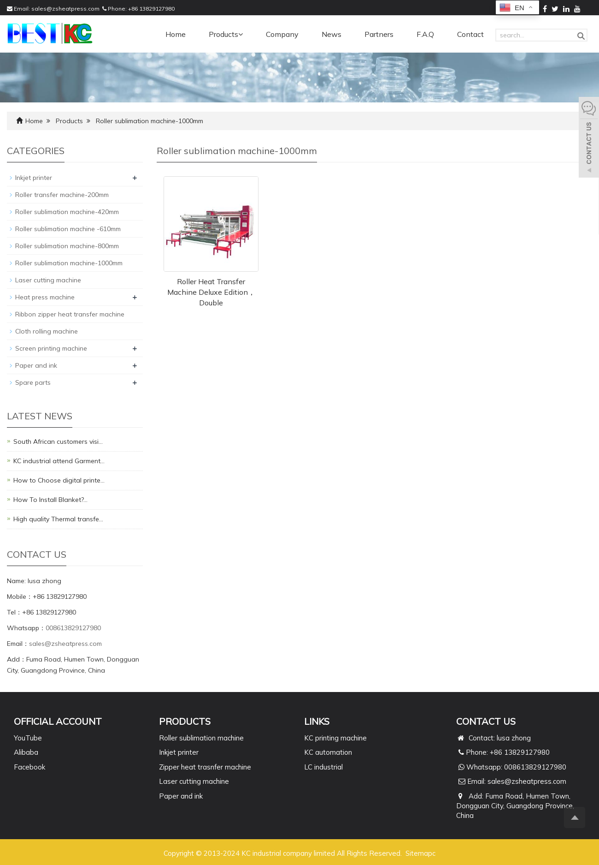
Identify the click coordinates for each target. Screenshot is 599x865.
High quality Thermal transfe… (58, 519)
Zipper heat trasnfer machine (205, 767)
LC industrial (323, 767)
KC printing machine (335, 738)
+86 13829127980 (151, 8)
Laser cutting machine (48, 280)
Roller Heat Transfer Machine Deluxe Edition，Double (211, 292)
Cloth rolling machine (46, 331)
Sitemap (418, 853)
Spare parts (33, 382)
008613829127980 (73, 628)
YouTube (28, 738)
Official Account (58, 721)
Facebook (29, 767)
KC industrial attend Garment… (59, 461)
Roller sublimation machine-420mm (67, 212)
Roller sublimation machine (201, 738)
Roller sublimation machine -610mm (68, 229)
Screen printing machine (51, 348)
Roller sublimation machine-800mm (67, 246)
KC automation (328, 752)
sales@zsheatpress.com (65, 8)
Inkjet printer (33, 177)
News (331, 34)
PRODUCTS (185, 721)
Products (226, 34)
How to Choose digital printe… (59, 480)
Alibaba (26, 752)
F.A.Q (425, 34)
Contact (470, 34)
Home (175, 34)
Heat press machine (45, 297)
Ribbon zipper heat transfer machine (69, 314)
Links (316, 721)
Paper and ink (36, 365)
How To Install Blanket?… (50, 499)
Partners (378, 34)
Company (282, 34)
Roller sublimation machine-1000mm (149, 121)
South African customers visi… (58, 441)
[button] (240, 34)
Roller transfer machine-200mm (62, 195)
